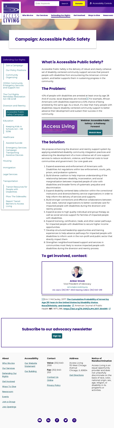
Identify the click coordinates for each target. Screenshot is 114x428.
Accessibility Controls (101, 3)
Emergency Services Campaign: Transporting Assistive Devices (16, 151)
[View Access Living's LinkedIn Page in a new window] (48, 420)
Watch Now (95, 132)
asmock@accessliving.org (77, 287)
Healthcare (8, 137)
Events (5, 396)
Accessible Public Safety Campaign (15, 113)
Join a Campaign (14, 65)
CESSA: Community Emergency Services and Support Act (13, 85)
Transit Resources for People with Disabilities (16, 189)
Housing (7, 161)
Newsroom (108, 15)
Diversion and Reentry (14, 105)
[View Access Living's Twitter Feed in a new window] (66, 420)
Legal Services (10, 174)
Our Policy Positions (16, 70)
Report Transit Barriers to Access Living (15, 203)
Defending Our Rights (60, 15)
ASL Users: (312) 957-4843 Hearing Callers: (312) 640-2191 (77, 290)
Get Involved (79, 15)
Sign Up (57, 335)
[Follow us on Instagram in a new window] (74, 420)
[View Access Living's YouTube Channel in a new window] (40, 420)
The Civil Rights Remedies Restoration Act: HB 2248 (14, 96)
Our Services (42, 15)
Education (8, 121)
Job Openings (9, 406)
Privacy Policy (54, 385)
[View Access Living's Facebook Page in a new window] (57, 420)
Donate (79, 3)
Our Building (31, 371)
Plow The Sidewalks (16, 196)
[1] (87, 98)
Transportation (10, 181)
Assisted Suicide (14, 143)
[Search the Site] (46, 3)
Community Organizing (12, 76)
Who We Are (27, 15)
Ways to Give (94, 15)
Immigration (9, 167)
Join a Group (8, 401)
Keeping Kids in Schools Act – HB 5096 (14, 129)
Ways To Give (9, 386)
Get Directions (76, 375)
